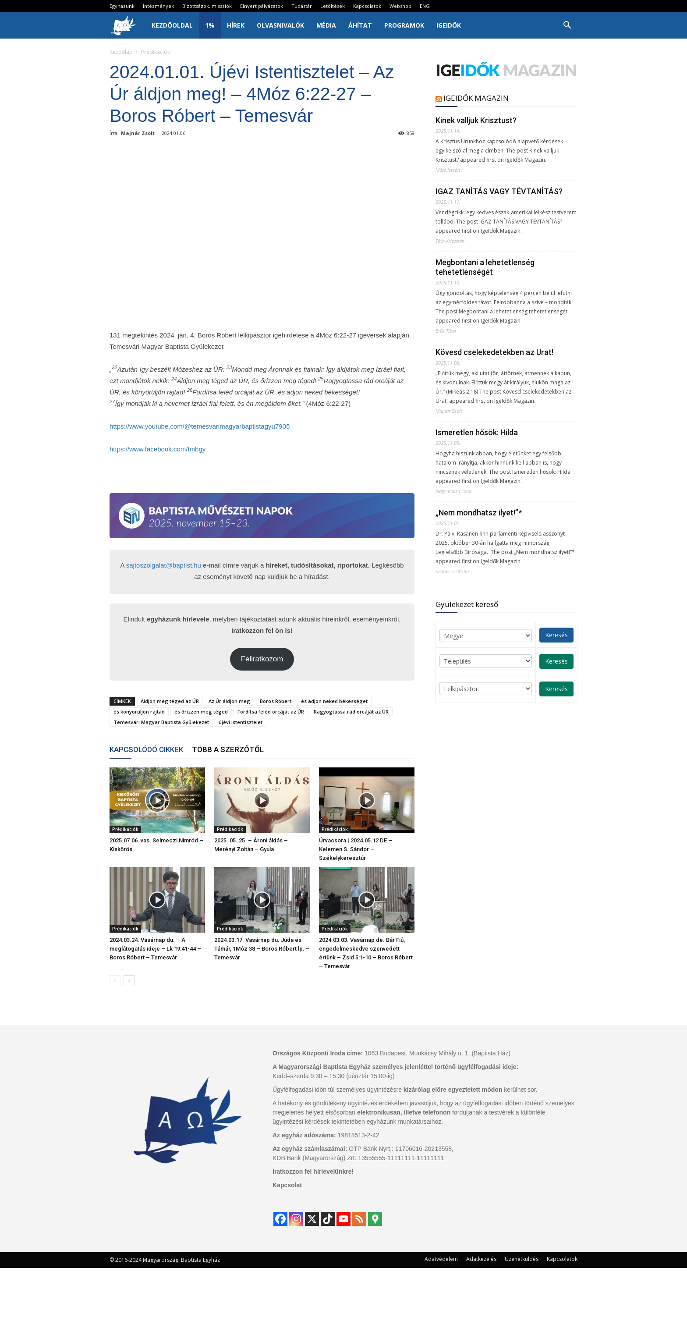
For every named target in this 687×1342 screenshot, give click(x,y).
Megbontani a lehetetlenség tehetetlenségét (485, 267)
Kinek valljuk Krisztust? (476, 120)
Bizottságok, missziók (207, 6)
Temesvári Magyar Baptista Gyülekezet (161, 722)
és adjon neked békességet (334, 701)
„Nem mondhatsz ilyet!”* (479, 512)
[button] (566, 26)
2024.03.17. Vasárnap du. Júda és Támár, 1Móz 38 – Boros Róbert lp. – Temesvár (262, 949)
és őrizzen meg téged (201, 711)
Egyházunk (122, 6)
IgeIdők (448, 25)
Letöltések (332, 6)
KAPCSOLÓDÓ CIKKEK (146, 749)
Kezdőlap (121, 52)
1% (210, 25)
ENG (425, 6)
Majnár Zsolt (138, 133)
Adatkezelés (481, 1259)
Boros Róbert (275, 701)
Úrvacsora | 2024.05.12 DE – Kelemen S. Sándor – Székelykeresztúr (355, 849)
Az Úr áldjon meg (229, 701)
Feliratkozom (262, 659)
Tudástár (301, 6)
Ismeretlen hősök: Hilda (477, 432)
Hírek (235, 25)
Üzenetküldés (521, 1259)
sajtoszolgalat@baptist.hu (163, 565)
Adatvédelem (441, 1259)
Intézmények (158, 6)
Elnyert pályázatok (261, 6)
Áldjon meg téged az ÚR (170, 701)
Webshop (400, 6)
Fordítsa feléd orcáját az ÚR (270, 711)
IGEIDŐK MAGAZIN (476, 98)
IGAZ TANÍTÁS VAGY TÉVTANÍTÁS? (499, 191)
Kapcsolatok (367, 6)
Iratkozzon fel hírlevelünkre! (313, 1171)
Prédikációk (125, 829)
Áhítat (360, 25)
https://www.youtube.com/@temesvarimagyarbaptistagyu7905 (200, 426)
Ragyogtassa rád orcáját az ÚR (351, 711)
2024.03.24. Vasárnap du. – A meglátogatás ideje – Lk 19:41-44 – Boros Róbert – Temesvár (155, 949)
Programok (404, 25)
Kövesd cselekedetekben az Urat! (494, 352)
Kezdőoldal (172, 25)
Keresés (556, 635)
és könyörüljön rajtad (139, 711)
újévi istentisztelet (240, 722)
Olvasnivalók (280, 25)
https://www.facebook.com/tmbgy (157, 449)
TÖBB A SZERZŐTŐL (228, 749)
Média (326, 25)
